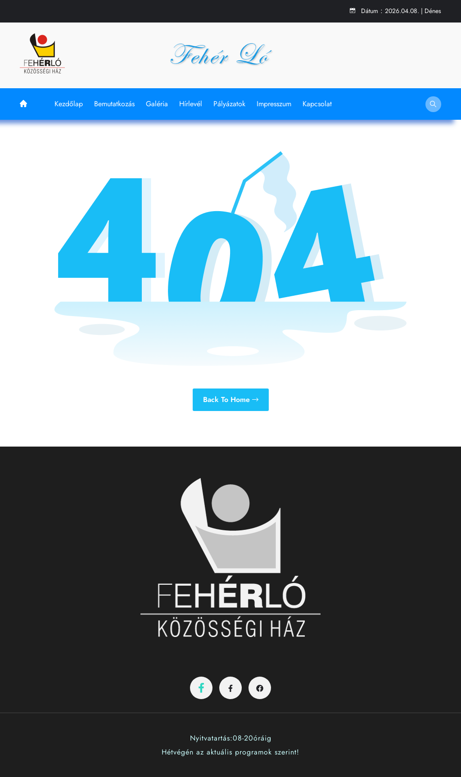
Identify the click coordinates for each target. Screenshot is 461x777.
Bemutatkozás (114, 104)
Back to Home (230, 399)
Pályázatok (229, 104)
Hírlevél (190, 104)
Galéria (157, 104)
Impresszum (274, 104)
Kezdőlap (68, 104)
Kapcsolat (317, 104)
